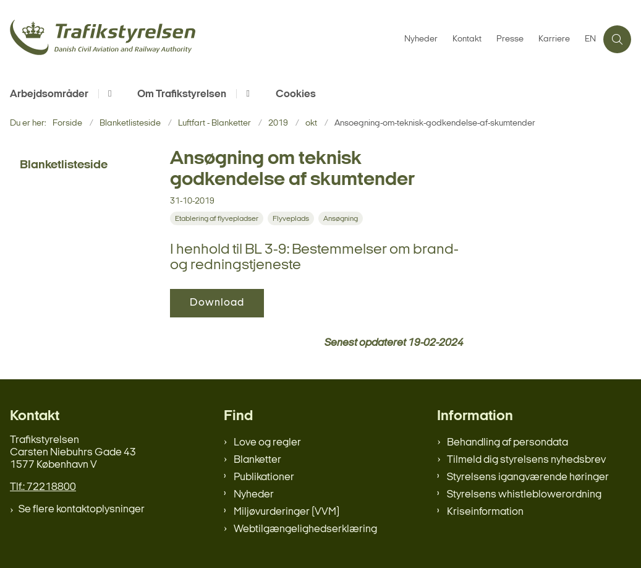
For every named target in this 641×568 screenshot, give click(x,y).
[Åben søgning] (617, 39)
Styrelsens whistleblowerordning (524, 494)
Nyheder (254, 494)
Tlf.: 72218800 (43, 487)
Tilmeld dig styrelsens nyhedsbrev (526, 460)
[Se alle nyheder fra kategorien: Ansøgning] (341, 218)
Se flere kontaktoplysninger (82, 509)
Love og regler (267, 442)
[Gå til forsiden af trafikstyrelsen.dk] (198, 39)
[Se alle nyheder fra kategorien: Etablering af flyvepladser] (218, 218)
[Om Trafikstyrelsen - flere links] (245, 93)
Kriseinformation (485, 512)
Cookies (296, 94)
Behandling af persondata (507, 442)
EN (590, 39)
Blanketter (257, 460)
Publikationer (264, 477)
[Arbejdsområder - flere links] (107, 93)
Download (217, 303)
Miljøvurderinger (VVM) (286, 512)
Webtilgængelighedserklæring (305, 529)
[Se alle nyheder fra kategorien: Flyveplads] (292, 218)
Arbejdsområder (49, 94)
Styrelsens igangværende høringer (528, 477)
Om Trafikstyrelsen (181, 94)
